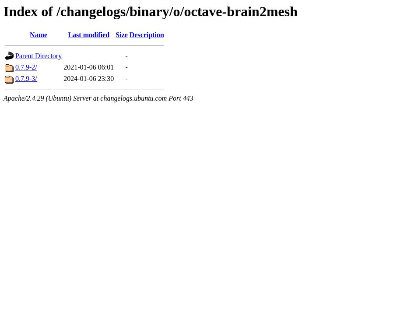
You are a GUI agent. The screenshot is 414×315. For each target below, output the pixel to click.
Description (147, 34)
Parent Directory (38, 56)
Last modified (88, 34)
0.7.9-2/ (26, 67)
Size (122, 34)
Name (38, 34)
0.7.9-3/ (26, 78)
